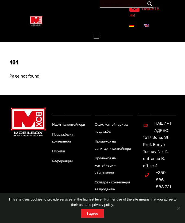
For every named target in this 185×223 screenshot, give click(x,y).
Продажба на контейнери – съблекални (105, 165)
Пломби (58, 151)
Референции (62, 161)
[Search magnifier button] (149, 3)
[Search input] (124, 3)
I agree (92, 214)
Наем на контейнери (68, 124)
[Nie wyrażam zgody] (178, 208)
